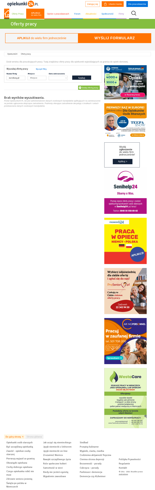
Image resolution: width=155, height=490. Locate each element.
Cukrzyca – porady (89, 467)
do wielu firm (36, 14)
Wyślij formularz (114, 38)
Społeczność (108, 14)
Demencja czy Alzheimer (93, 476)
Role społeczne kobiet (54, 463)
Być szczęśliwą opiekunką (19, 446)
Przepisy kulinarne (89, 446)
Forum (77, 14)
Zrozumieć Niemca (53, 455)
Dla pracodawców (137, 4)
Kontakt (123, 467)
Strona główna (34, 436)
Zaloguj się (92, 4)
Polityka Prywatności (130, 459)
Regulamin (124, 463)
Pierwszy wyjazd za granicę (20, 458)
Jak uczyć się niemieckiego (57, 442)
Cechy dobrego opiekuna (19, 467)
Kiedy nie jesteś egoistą (55, 472)
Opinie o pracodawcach (58, 14)
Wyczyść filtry (41, 69)
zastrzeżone (123, 474)
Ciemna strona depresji (92, 459)
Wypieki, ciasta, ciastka (92, 451)
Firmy (121, 14)
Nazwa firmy (12, 74)
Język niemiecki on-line (55, 451)
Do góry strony (13, 436)
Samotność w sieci (53, 467)
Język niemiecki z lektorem (57, 446)
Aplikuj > (122, 161)
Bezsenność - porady (90, 463)
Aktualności (91, 14)
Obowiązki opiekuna (16, 462)
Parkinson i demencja (91, 472)
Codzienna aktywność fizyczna (95, 455)
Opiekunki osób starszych (19, 442)
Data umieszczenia (57, 74)
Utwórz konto (113, 4)
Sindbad (84, 442)
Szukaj (81, 77)
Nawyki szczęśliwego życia (57, 459)
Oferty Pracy (18, 14)
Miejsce (31, 74)
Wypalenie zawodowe (54, 476)
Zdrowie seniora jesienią (19, 478)
